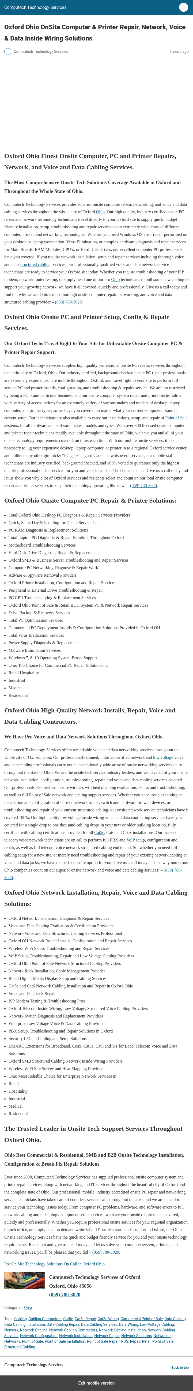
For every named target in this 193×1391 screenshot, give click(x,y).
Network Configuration (39, 1336)
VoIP (130, 840)
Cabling (20, 1319)
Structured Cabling (19, 1347)
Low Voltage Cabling (157, 1324)
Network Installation (76, 1336)
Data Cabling (175, 1319)
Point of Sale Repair (103, 1341)
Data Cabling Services (99, 1324)
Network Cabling (34, 1330)
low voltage (163, 757)
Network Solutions (136, 1336)
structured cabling (35, 264)
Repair (135, 1341)
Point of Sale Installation (65, 1341)
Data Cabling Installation (24, 1324)
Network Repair (107, 1336)
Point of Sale (176, 418)
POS (124, 1341)
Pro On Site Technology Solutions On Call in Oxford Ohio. (55, 1264)
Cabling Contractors (45, 1319)
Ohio (100, 212)
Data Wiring (128, 1324)
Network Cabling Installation (122, 1330)
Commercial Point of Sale (141, 1319)
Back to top (180, 1368)
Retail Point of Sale (157, 1341)
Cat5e (99, 832)
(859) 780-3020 (68, 302)
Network (11, 1330)
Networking (162, 1336)
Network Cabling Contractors (73, 1330)
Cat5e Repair (85, 1319)
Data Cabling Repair (63, 1324)
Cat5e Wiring (108, 1319)
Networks (12, 1341)
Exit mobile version (96, 1383)
